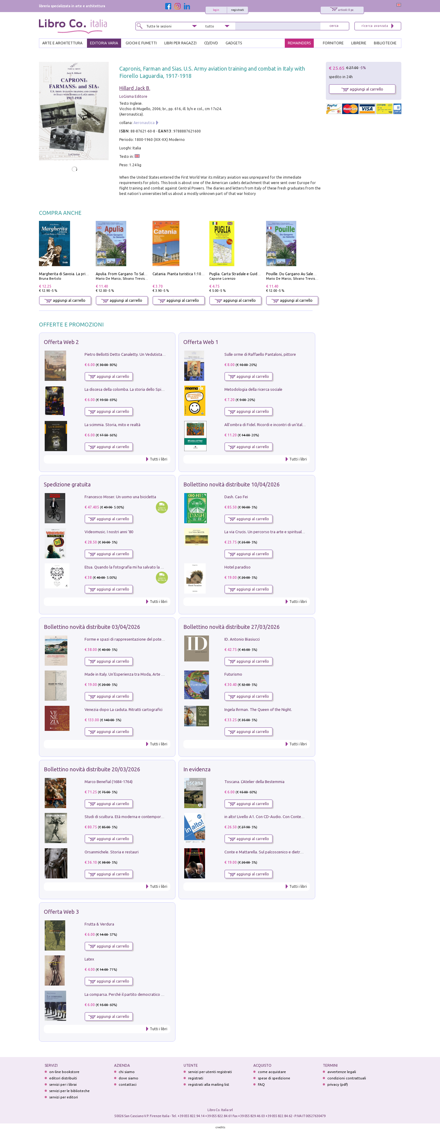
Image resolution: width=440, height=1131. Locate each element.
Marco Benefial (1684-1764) (109, 781)
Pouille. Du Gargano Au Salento (292, 274)
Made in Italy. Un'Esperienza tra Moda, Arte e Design (130, 674)
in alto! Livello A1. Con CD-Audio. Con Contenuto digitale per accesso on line (291, 816)
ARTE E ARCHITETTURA (62, 43)
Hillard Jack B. (134, 88)
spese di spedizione (274, 1078)
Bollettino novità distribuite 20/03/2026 (92, 769)
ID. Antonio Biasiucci (242, 639)
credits (220, 1127)
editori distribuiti (63, 1078)
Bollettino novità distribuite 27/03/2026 (231, 627)
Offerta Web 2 (61, 342)
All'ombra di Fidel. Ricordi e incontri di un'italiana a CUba (273, 424)
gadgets (234, 43)
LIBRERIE (358, 43)
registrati (237, 9)
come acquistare (272, 1072)
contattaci (127, 1084)
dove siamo (128, 1078)
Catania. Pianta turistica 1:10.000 (180, 274)
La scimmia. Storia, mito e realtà (112, 424)
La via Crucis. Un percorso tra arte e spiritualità (265, 532)
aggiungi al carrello (64, 300)
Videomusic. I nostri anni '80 (109, 532)
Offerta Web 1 (200, 342)
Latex (89, 959)
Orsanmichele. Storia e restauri (112, 852)
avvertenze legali (341, 1072)
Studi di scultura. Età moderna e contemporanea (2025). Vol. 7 (139, 816)
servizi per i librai (63, 1084)
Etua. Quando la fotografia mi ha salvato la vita (126, 567)
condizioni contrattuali (346, 1078)
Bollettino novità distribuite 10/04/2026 (231, 484)
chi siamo (127, 1072)
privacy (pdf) (337, 1084)
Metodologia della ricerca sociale (253, 389)
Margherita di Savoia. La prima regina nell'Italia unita (84, 274)
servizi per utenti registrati (210, 1072)
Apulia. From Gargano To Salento (124, 274)
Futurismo (233, 674)
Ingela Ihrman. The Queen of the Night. (258, 709)
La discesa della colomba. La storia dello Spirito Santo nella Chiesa (143, 389)
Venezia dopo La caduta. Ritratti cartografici (123, 709)
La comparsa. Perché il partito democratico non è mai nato (136, 994)
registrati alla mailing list (208, 1084)
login (216, 9)
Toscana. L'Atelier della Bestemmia (254, 781)
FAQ (261, 1084)
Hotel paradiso (237, 567)
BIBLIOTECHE (385, 43)
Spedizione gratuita (67, 484)
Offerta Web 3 (61, 912)
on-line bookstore (64, 1072)
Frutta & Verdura (99, 924)
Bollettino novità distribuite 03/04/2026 (92, 627)
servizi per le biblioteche (69, 1091)
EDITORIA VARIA (104, 43)
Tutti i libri (158, 459)
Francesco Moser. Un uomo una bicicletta (120, 497)
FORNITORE (333, 43)
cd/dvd (211, 43)
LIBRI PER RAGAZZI (180, 43)
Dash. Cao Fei (236, 497)
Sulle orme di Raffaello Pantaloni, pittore (260, 354)
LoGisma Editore (133, 96)
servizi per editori (63, 1097)
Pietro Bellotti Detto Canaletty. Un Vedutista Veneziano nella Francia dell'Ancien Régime (161, 354)
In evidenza (196, 769)
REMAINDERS (299, 43)
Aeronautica (144, 123)
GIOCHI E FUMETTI (141, 43)
